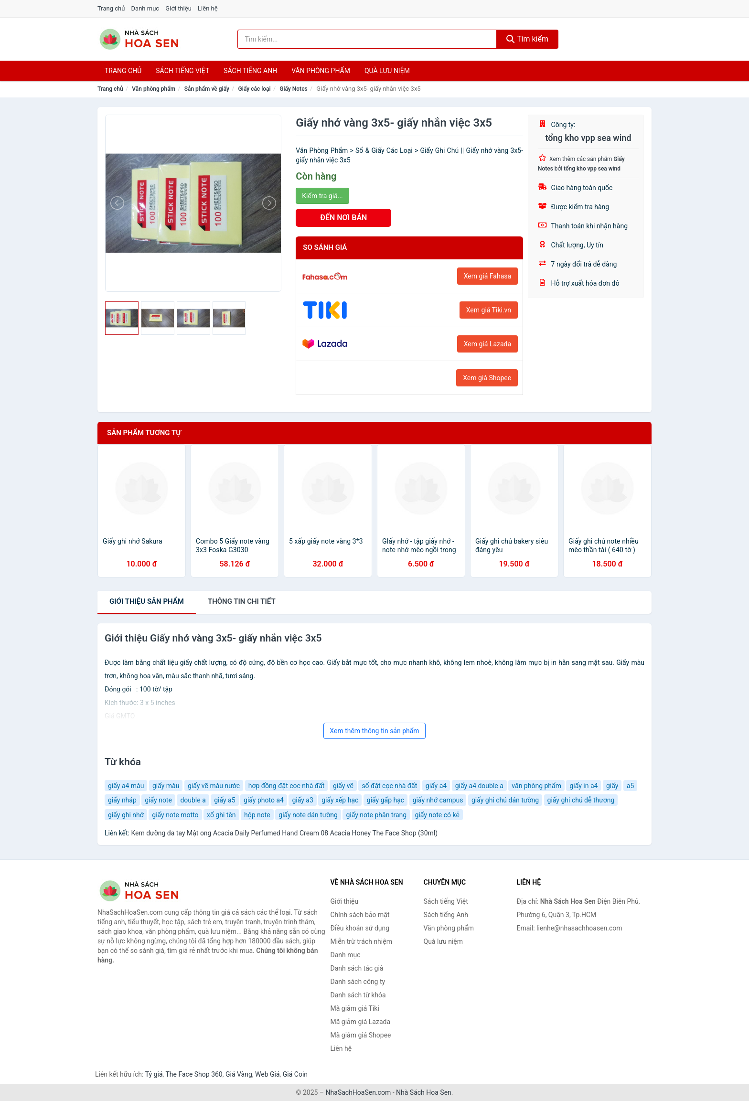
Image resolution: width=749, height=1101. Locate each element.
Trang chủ (111, 8)
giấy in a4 (583, 786)
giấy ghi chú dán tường (505, 800)
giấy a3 (302, 800)
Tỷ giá (154, 1074)
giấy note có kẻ (437, 815)
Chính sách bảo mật (360, 915)
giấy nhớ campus (438, 800)
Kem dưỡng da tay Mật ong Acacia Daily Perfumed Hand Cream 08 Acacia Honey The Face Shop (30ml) (284, 833)
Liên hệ (208, 8)
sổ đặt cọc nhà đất (389, 786)
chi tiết (242, 601)
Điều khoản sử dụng (360, 928)
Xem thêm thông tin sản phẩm (374, 731)
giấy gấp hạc (385, 800)
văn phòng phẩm (536, 786)
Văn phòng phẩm (320, 71)
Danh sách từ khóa (358, 995)
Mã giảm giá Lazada (361, 1022)
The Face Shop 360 (193, 1074)
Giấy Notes (293, 89)
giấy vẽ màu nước (214, 786)
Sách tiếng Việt (446, 901)
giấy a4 (436, 786)
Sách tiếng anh (250, 71)
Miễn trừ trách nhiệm (361, 941)
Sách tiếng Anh (446, 915)
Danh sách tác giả (357, 968)
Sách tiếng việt (182, 71)
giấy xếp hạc (339, 800)
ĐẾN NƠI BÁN (343, 217)
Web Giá (267, 1074)
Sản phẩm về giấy (206, 89)
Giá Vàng (238, 1074)
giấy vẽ (343, 786)
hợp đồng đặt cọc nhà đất (286, 786)
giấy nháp (122, 800)
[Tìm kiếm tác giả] (367, 39)
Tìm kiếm (527, 38)
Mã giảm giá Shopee (361, 1035)
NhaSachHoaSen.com (358, 1092)
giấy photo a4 (264, 800)
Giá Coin (295, 1074)
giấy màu (166, 786)
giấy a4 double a (479, 786)
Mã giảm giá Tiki (355, 1008)
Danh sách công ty (358, 981)
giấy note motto (175, 815)
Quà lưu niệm (387, 71)
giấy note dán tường (308, 815)
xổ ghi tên (221, 815)
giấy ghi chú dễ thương (581, 800)
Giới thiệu (178, 8)
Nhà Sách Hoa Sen (423, 1092)
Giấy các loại (254, 89)
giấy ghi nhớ (126, 815)
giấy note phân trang (376, 815)
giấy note (158, 800)
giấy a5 (224, 800)
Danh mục (145, 8)
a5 (630, 786)
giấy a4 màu (126, 786)
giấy (612, 786)
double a (192, 800)
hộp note (257, 815)
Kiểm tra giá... (322, 196)
